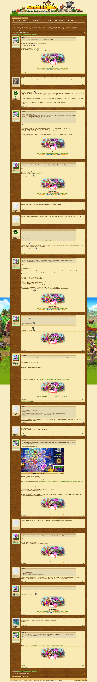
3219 (25, 34)
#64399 (83, 625)
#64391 (83, 399)
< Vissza (18, 34)
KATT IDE (33, 374)
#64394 (83, 515)
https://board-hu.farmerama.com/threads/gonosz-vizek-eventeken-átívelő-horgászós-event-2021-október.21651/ (61, 481)
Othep (14, 44)
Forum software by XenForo (19, 680)
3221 (28, 34)
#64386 (83, 209)
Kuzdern (22, 72)
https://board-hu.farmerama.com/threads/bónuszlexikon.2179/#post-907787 (53, 379)
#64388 (83, 251)
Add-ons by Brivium (54, 680)
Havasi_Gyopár (23, 401)
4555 (33, 34)
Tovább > (35, 34)
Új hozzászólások (14, 15)
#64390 (83, 350)
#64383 (83, 106)
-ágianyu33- (28, 401)
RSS (85, 679)
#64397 (83, 581)
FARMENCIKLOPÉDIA (41, 68)
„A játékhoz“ (21, 30)
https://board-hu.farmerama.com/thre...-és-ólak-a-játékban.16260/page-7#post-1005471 (45, 645)
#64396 (83, 563)
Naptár (19, 12)
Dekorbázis (66, 68)
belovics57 (15, 210)
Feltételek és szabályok (77, 680)
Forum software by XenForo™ (36, 680)
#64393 (83, 433)
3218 (24, 34)
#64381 (83, 70)
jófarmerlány (26, 253)
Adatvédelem (84, 680)
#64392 (83, 422)
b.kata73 (14, 527)
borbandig (15, 223)
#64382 (83, 84)
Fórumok (15, 13)
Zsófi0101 (14, 98)
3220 (27, 34)
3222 (30, 34)
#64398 (83, 614)
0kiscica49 (15, 85)
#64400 (83, 665)
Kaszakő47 (15, 626)
